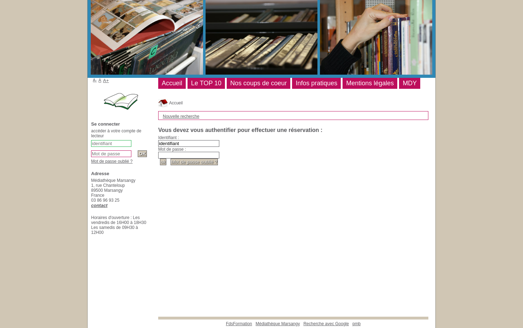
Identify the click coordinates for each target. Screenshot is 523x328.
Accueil (170, 102)
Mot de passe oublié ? (111, 161)
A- (95, 80)
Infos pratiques (316, 83)
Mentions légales (370, 83)
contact (99, 205)
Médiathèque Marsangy (278, 323)
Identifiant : (168, 137)
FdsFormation (239, 323)
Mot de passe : (172, 149)
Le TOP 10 (206, 83)
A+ (106, 80)
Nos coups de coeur (258, 83)
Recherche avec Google (326, 323)
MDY (410, 83)
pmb (356, 323)
